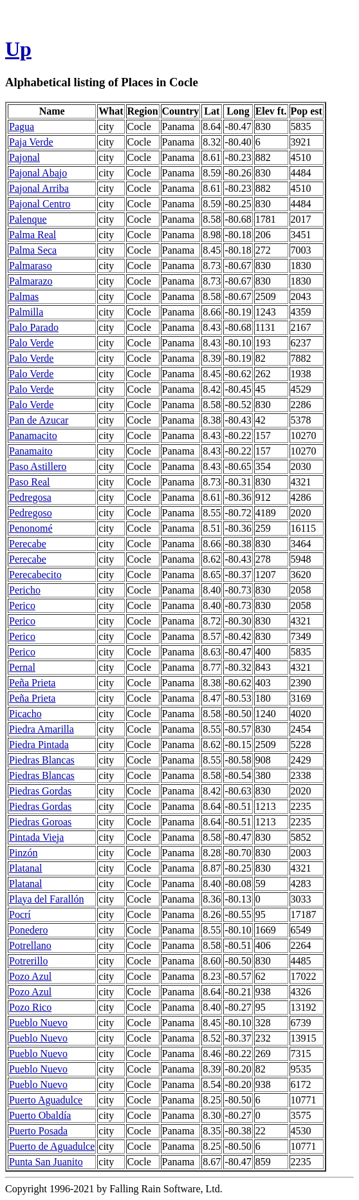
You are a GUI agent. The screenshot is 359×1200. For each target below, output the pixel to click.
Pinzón (23, 852)
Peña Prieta (32, 682)
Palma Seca (33, 250)
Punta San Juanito (46, 1161)
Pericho (25, 590)
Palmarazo (31, 281)
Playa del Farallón (46, 899)
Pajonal (24, 157)
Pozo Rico (30, 1007)
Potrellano (30, 945)
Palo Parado (34, 327)
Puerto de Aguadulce (52, 1146)
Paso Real (29, 481)
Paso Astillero (37, 466)
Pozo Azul (30, 976)
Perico (22, 605)
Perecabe (27, 543)
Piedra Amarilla (41, 729)
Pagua (21, 126)
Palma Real (32, 234)
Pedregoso (30, 512)
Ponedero (28, 929)
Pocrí (20, 914)
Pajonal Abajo (38, 172)
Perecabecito (35, 574)
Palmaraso (30, 265)
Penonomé (31, 528)
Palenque (28, 219)
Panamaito (31, 450)
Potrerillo (28, 960)
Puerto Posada (38, 1130)
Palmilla (26, 311)
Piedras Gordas (40, 790)
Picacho (25, 713)
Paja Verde (31, 141)
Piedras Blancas (42, 760)
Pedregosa (30, 497)
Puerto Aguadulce (45, 1099)
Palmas (24, 296)
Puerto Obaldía (40, 1115)
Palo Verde (31, 342)
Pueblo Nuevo (38, 1022)
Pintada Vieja (36, 837)
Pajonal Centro (40, 203)
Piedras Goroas (40, 821)
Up (18, 49)
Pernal (22, 667)
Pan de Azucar (38, 420)
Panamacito (33, 435)
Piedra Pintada (39, 744)
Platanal (25, 868)
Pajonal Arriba (39, 188)
